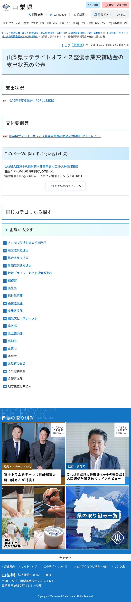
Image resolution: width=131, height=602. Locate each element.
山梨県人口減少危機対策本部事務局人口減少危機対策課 (41, 166)
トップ (5, 32)
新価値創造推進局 (19, 265)
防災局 (12, 288)
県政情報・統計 (19, 32)
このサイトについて (55, 566)
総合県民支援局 (18, 258)
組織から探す (21, 230)
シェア (66, 45)
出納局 (12, 341)
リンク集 (119, 566)
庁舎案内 (9, 566)
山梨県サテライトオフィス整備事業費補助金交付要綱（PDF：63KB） (55, 136)
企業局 (12, 348)
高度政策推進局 (18, 250)
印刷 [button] (79, 45)
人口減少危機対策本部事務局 (27, 243)
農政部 (12, 326)
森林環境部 (15, 303)
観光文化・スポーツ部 (22, 318)
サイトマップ (29, 566)
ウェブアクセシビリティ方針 (91, 566)
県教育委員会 (17, 363)
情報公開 (61, 32)
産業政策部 (15, 311)
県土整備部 (15, 333)
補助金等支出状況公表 (79, 32)
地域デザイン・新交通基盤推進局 (30, 273)
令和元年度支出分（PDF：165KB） (32, 100)
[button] (115, 5)
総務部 (12, 280)
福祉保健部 (15, 295)
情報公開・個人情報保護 (41, 32)
